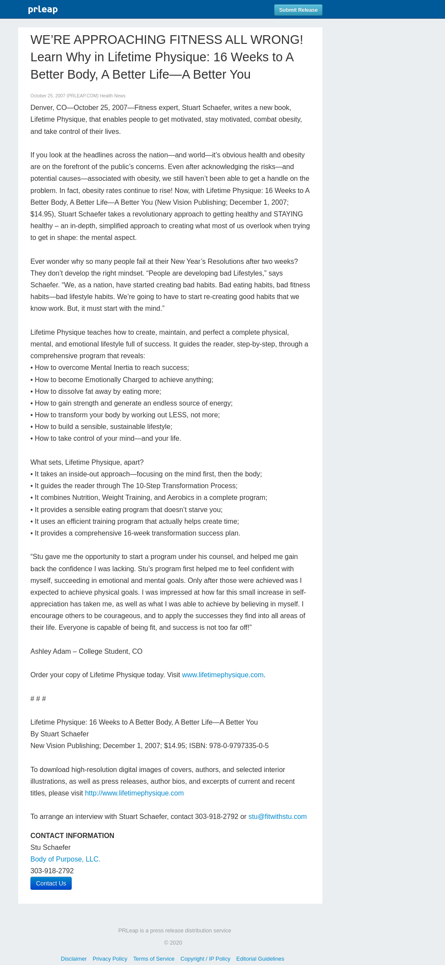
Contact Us (51, 883)
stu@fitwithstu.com (278, 816)
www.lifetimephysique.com (223, 675)
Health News (113, 95)
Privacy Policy (110, 958)
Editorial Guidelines (260, 958)
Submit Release (298, 10)
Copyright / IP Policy (205, 958)
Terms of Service (153, 958)
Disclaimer (74, 958)
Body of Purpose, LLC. (65, 859)
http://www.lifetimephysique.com (134, 793)
